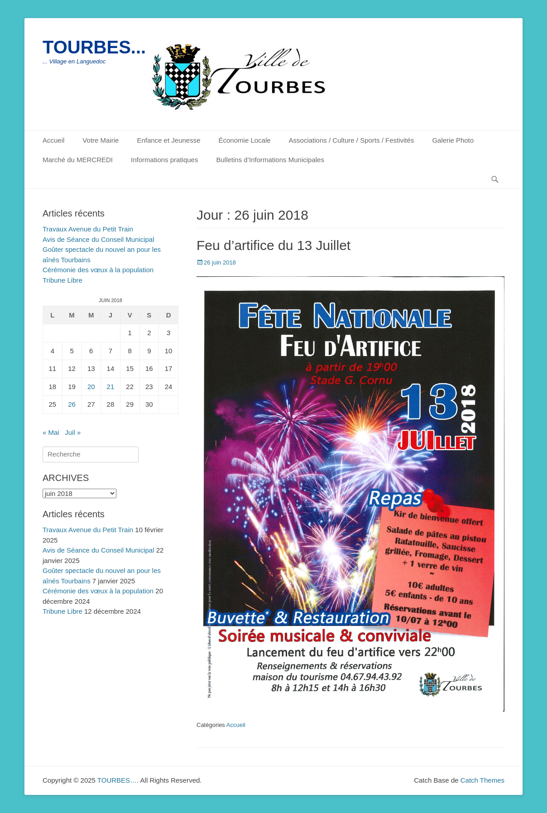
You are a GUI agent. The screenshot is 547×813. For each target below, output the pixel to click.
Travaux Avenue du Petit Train (88, 229)
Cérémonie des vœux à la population (98, 270)
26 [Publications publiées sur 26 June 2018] (72, 404)
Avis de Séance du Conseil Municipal (98, 239)
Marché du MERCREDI (78, 160)
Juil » (73, 432)
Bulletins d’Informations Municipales (270, 160)
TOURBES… (117, 780)
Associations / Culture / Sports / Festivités (351, 140)
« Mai (51, 432)
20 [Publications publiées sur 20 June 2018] (91, 386)
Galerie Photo (453, 140)
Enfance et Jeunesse (168, 140)
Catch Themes (482, 780)
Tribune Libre (62, 280)
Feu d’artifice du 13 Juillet (273, 245)
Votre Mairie (100, 140)
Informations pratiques (164, 160)
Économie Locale (245, 140)
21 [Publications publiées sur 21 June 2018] (111, 386)
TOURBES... (94, 47)
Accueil (53, 140)
